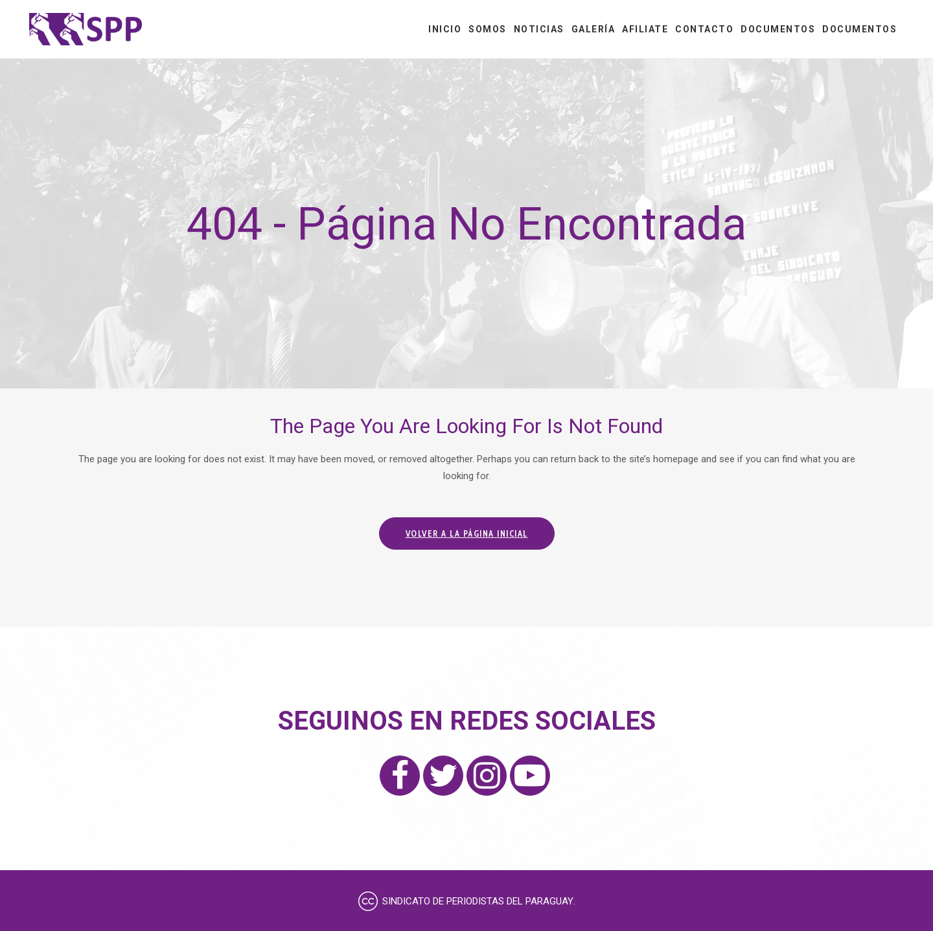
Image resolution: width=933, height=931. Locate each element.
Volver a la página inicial (467, 533)
